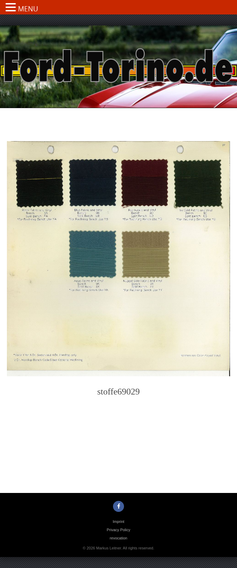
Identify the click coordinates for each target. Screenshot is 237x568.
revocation (118, 538)
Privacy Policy (118, 530)
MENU (28, 8)
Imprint (118, 521)
